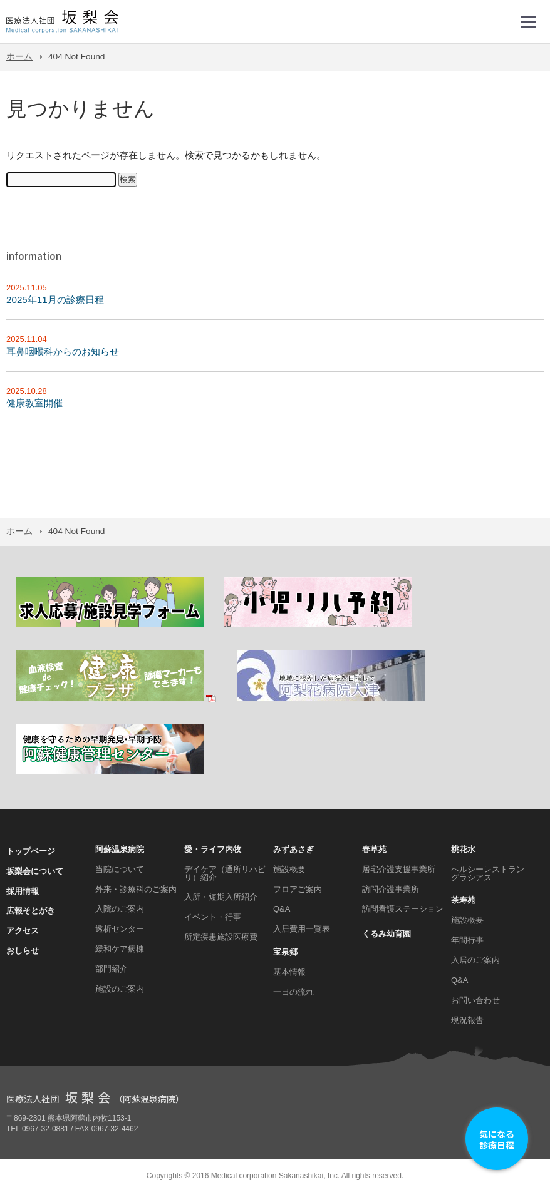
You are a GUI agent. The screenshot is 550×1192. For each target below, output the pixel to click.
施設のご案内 (119, 989)
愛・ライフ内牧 (212, 849)
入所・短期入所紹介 (220, 897)
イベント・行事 (212, 917)
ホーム (19, 56)
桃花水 (463, 849)
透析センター (119, 928)
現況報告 (467, 1020)
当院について (119, 869)
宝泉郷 (285, 952)
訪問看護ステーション (403, 908)
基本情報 (289, 972)
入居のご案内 (475, 960)
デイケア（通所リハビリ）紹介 (225, 873)
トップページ (30, 851)
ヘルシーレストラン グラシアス (487, 873)
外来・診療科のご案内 (136, 889)
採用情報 (22, 891)
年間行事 (467, 940)
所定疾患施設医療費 (220, 937)
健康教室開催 (34, 403)
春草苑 (374, 849)
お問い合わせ (475, 1000)
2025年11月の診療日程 (55, 299)
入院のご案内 (119, 908)
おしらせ (22, 950)
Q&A (281, 908)
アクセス (22, 930)
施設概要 (289, 869)
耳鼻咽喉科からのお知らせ (62, 351)
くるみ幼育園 (386, 933)
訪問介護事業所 (390, 889)
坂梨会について (34, 871)
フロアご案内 (297, 889)
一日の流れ (293, 992)
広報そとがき (30, 910)
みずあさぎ (293, 849)
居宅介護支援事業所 (398, 869)
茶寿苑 (463, 900)
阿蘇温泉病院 (119, 849)
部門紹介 (111, 969)
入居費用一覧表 (301, 928)
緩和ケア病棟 (119, 948)
